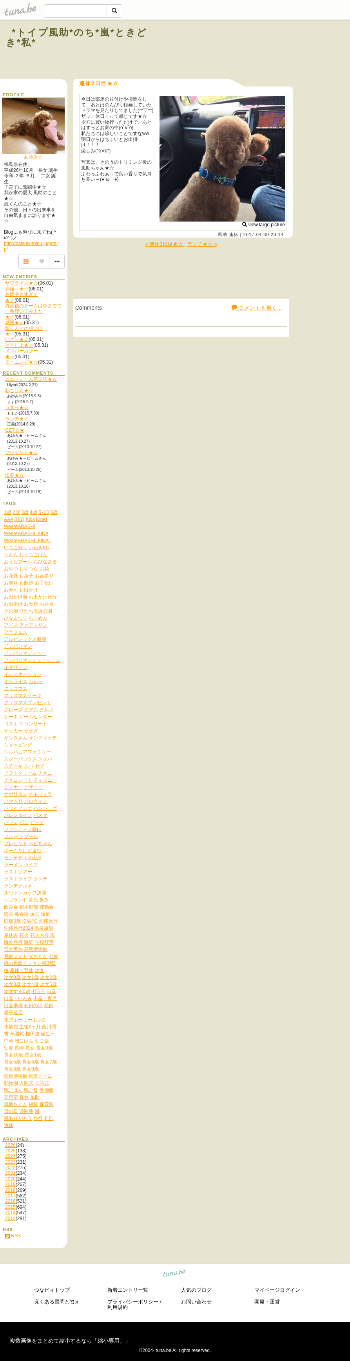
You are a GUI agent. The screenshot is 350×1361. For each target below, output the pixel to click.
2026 (10, 1145)
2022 (10, 1167)
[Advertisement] (249, 50)
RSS (13, 1235)
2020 (10, 1179)
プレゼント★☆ (21, 452)
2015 (10, 1207)
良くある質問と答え (57, 1302)
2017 (10, 1196)
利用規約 (117, 1307)
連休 (233, 234)
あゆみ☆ (33, 157)
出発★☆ (14, 475)
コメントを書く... (257, 308)
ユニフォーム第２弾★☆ (31, 379)
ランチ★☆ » (202, 244)
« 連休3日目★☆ (164, 244)
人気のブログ (196, 1290)
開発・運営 (267, 1302)
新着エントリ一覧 (127, 1290)
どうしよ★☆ (19, 345)
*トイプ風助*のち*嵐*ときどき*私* (76, 37)
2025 (10, 1151)
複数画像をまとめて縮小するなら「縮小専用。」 (70, 1341)
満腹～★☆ (17, 289)
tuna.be (174, 1274)
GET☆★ (14, 430)
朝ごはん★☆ (19, 390)
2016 (10, 1201)
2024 (10, 1156)
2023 (10, 1162)
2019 (10, 1184)
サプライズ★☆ (21, 283)
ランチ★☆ (17, 419)
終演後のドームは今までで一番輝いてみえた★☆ (33, 311)
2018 (10, 1190)
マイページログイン (277, 1290)
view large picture (263, 224)
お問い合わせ (196, 1302)
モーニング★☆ (21, 362)
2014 (10, 1212)
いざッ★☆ (17, 339)
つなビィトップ (52, 1290)
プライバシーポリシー (132, 1302)
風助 (222, 234)
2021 (10, 1173)
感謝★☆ (14, 322)
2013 (10, 1218)
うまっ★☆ (17, 407)
